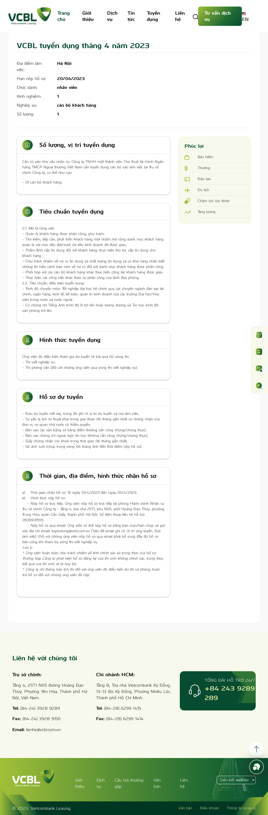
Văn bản (185, 808)
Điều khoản (209, 808)
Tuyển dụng (153, 16)
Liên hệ (180, 16)
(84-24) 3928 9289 (40, 708)
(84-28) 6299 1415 (122, 708)
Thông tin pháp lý (241, 808)
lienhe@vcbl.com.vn (43, 729)
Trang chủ (63, 16)
